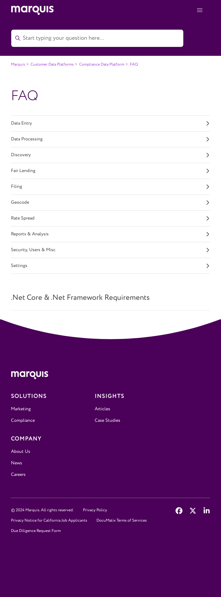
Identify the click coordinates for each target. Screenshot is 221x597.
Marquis (18, 64)
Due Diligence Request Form (36, 531)
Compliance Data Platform (101, 64)
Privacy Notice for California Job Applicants (49, 520)
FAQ (134, 64)
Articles (102, 409)
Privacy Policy (95, 510)
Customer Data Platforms (52, 64)
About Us (20, 451)
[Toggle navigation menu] (200, 10)
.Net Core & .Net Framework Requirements (80, 297)
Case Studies (107, 420)
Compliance (23, 420)
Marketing (21, 409)
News (16, 463)
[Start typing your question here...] (97, 38)
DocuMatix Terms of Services (121, 520)
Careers (18, 474)
